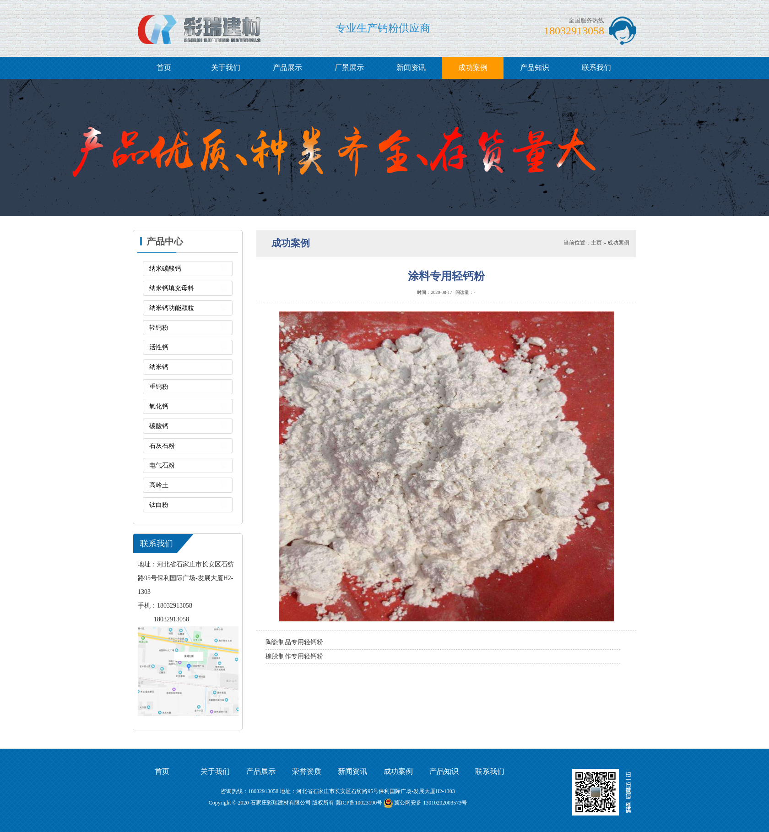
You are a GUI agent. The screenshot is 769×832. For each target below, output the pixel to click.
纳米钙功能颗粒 (171, 308)
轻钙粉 (158, 327)
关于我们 (225, 67)
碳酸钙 (158, 426)
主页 (596, 242)
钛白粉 (158, 504)
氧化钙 (158, 406)
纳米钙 (158, 367)
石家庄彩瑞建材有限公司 (280, 802)
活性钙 (158, 347)
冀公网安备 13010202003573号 (430, 802)
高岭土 (158, 485)
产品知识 (534, 67)
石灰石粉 (162, 445)
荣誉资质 (306, 771)
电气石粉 (162, 465)
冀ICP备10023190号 (359, 802)
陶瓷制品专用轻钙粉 (294, 642)
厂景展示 (349, 67)
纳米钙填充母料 (171, 288)
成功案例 (472, 67)
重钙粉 (158, 386)
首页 (164, 67)
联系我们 (596, 67)
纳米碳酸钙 (165, 268)
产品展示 (287, 67)
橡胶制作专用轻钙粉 (294, 656)
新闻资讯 (411, 67)
